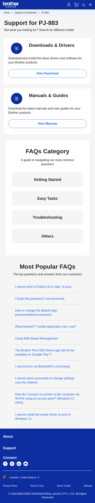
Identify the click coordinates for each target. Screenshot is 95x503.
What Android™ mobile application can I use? (45, 326)
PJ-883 (45, 12)
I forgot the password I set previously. (40, 298)
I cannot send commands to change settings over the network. (44, 380)
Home (7, 12)
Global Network (28, 477)
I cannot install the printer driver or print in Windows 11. (43, 416)
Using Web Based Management (36, 338)
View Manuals (47, 123)
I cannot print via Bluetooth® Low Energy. (42, 366)
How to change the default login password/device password (36, 312)
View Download (47, 73)
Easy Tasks (47, 198)
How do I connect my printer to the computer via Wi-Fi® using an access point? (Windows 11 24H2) (47, 398)
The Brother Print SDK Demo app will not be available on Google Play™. (44, 352)
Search (83, 5)
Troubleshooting (47, 217)
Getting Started (47, 179)
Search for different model (56, 30)
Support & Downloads (26, 12)
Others (47, 236)
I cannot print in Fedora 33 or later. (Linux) (43, 286)
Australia (10, 477)
